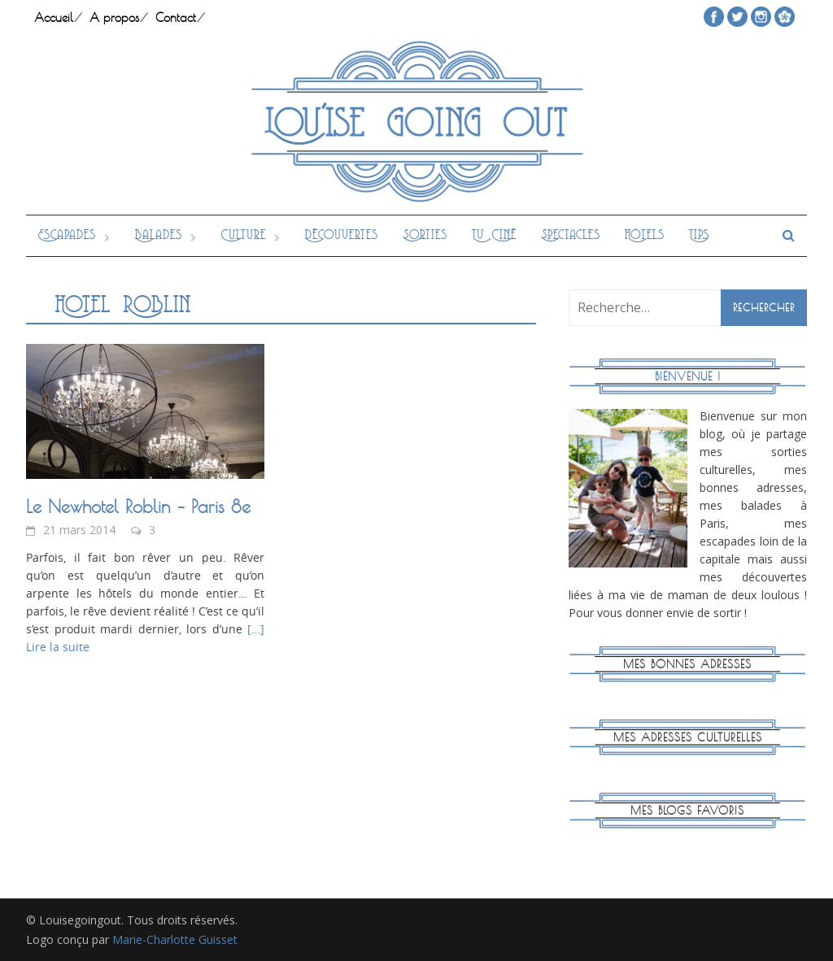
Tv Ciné (494, 235)
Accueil (53, 17)
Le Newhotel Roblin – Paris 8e (138, 506)
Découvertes (341, 235)
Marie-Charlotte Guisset (175, 939)
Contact (175, 17)
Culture (243, 235)
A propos (114, 17)
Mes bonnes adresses (687, 664)
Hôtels (645, 235)
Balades (158, 235)
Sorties (425, 235)
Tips (699, 235)
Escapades (67, 235)
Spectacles (570, 235)
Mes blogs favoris (687, 810)
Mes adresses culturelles (687, 737)
